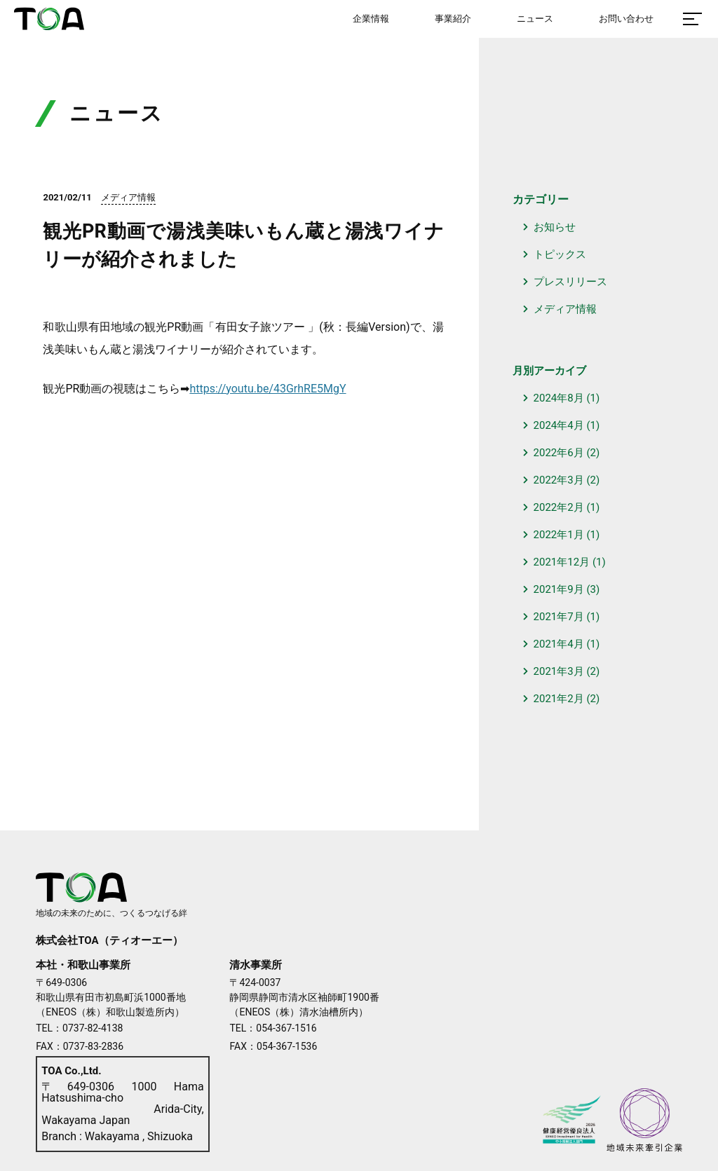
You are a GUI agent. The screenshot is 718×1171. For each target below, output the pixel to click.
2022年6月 (559, 452)
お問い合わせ (626, 18)
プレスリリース (570, 281)
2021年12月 (562, 562)
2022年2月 (559, 507)
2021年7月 (559, 616)
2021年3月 (559, 671)
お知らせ (555, 227)
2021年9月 (559, 589)
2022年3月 (559, 480)
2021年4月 (559, 644)
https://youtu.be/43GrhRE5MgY (267, 388)
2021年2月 (559, 698)
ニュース (535, 18)
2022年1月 (559, 534)
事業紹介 (453, 18)
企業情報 (371, 18)
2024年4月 (559, 425)
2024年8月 (559, 398)
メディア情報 (565, 309)
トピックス (560, 254)
